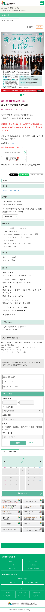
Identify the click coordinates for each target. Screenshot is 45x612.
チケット (11, 565)
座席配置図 (9, 216)
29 (22, 484)
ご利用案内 (12, 582)
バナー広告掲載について (8, 596)
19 (5, 481)
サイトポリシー (36, 596)
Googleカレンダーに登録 (36, 174)
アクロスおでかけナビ (33, 568)
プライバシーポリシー (22, 596)
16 (28, 477)
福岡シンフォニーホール (12, 190)
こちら (11, 143)
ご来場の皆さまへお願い (12, 152)
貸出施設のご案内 (22, 579)
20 (11, 481)
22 (22, 481)
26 (5, 484)
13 (11, 477)
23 (28, 481)
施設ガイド (12, 561)
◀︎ (4, 461)
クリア (30, 443)
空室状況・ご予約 (33, 582)
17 (34, 477)
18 (40, 477)
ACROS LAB (12, 568)
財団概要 (8, 592)
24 (34, 481)
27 (11, 484)
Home (5, 8)
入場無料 (7, 427)
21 (16, 481)
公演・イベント (15, 8)
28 (16, 484)
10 (34, 474)
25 (40, 481)
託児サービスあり (20, 427)
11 (40, 474)
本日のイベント (22, 493)
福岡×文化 (33, 565)
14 (16, 477)
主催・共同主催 (35, 427)
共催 (5, 429)
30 (28, 484)
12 (5, 477)
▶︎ (41, 461)
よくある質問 (22, 592)
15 (22, 477)
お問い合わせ (36, 592)
